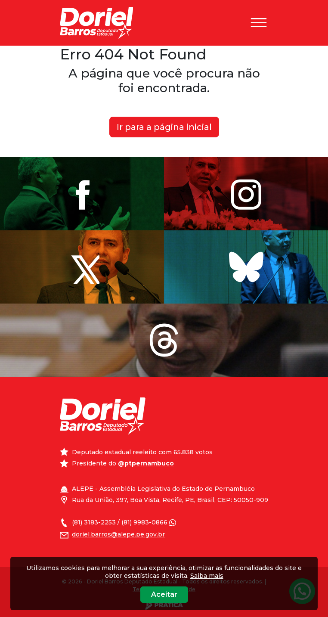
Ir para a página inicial (164, 127)
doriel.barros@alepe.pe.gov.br (118, 534)
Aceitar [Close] (164, 594)
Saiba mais (206, 576)
